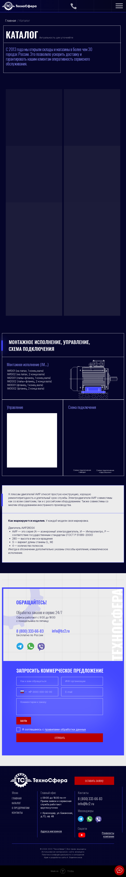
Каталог (16, 803)
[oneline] (82, 681)
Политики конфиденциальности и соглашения (63, 854)
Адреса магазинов (51, 831)
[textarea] (59, 706)
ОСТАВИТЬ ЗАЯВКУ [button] (94, 781)
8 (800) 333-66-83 (30, 631)
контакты (17, 812)
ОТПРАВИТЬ (60, 738)
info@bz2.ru (60, 631)
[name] (37, 681)
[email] (82, 691)
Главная (10, 20)
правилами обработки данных (65, 729)
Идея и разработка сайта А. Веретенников (63, 857)
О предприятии (21, 808)
